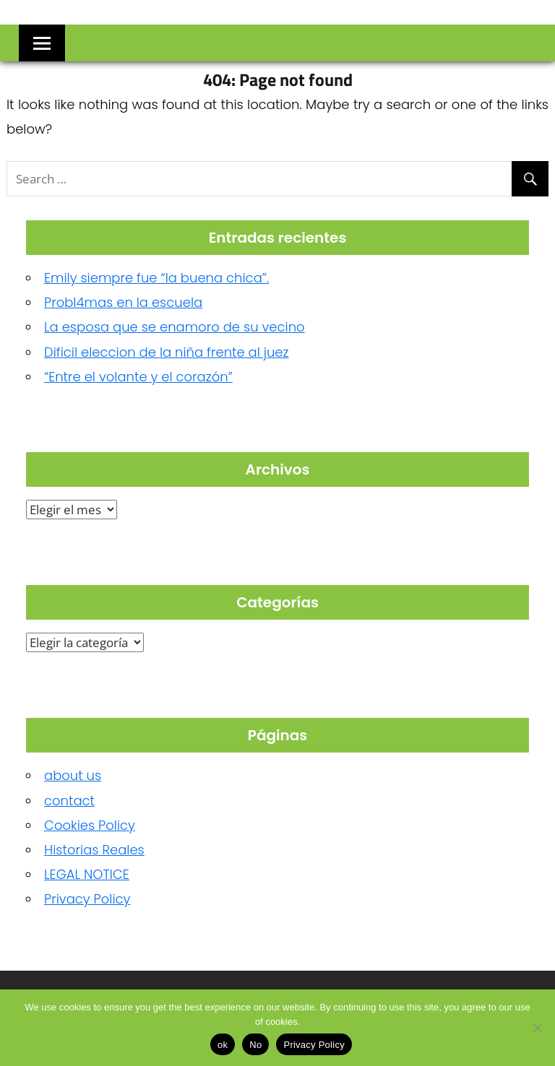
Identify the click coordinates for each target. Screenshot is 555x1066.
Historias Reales (94, 850)
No (255, 1044)
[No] (537, 1027)
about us (72, 775)
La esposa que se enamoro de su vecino (174, 327)
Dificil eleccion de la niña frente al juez (166, 352)
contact (69, 801)
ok (223, 1044)
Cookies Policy (89, 825)
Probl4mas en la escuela (123, 302)
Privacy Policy (87, 899)
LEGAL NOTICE (86, 874)
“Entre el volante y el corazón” (138, 377)
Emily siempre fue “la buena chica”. (156, 278)
